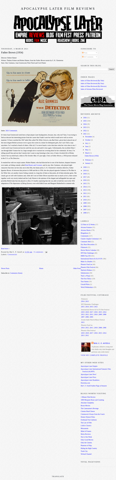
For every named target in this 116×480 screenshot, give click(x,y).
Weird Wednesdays (87, 287)
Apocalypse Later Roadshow (90, 380)
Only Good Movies (87, 440)
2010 (85, 200)
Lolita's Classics (86, 425)
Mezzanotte (84, 428)
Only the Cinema (86, 443)
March (87, 153)
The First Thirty (86, 279)
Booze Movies (85, 405)
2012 (85, 193)
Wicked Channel (86, 454)
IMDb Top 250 (85, 256)
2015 (85, 183)
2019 (85, 170)
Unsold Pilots (85, 284)
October (88, 140)
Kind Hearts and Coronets (33, 165)
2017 (85, 177)
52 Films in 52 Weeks (88, 224)
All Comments (87, 57)
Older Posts (77, 268)
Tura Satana (84, 281)
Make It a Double (86, 261)
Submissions (85, 273)
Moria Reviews (86, 434)
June (87, 146)
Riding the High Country (89, 448)
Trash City (84, 451)
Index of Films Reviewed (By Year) (92, 83)
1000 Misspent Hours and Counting (92, 400)
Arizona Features (86, 227)
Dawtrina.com (85, 383)
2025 (85, 121)
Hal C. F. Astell (102, 343)
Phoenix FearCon (86, 264)
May (87, 150)
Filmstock (84, 247)
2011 (85, 196)
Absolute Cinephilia (87, 403)
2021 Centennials (11, 131)
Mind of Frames (86, 431)
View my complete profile (94, 355)
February (88, 160)
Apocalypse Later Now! (88, 374)
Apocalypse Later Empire (89, 366)
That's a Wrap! (85, 276)
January (88, 163)
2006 (87, 317)
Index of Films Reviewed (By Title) (92, 80)
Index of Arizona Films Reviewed (92, 89)
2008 (85, 206)
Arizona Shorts (86, 230)
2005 (91, 317)
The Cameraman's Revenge (90, 408)
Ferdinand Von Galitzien (89, 420)
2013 (85, 190)
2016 (85, 180)
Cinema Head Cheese (88, 411)
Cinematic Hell (86, 242)
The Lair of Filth (86, 423)
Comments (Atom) (16, 273)
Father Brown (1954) (12, 52)
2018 (85, 174)
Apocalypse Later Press (88, 377)
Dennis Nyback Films (88, 417)
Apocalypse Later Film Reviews (58, 8)
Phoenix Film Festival (88, 267)
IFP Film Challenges (87, 253)
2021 (85, 134)
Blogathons (84, 233)
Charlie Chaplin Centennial (89, 239)
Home (41, 268)
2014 (85, 187)
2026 (85, 118)
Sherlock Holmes (86, 270)
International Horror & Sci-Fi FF (91, 259)
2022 (85, 131)
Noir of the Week (86, 437)
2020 (85, 167)
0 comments (38, 252)
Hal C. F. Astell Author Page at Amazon (94, 386)
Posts (84, 53)
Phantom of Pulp (86, 445)
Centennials (12, 254)
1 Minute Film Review (88, 397)
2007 (85, 209)
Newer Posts (5, 268)
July (86, 143)
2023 (85, 127)
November (88, 137)
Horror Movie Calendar (88, 250)
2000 (85, 213)
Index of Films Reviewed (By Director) (93, 86)
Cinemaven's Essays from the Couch (93, 414)
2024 (85, 124)
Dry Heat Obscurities (88, 244)
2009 (85, 203)
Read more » (5, 248)
